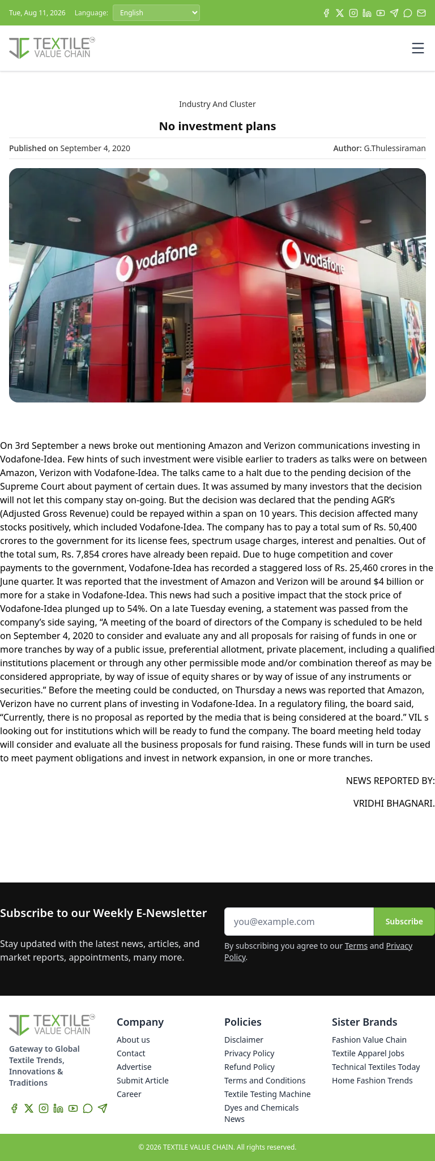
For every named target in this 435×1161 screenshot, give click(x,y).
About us (133, 1039)
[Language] (156, 13)
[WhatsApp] (407, 13)
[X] (339, 13)
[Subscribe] (421, 13)
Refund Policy (249, 1066)
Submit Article (143, 1080)
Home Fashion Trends (372, 1080)
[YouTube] (380, 13)
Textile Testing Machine (267, 1094)
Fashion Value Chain (369, 1039)
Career (129, 1094)
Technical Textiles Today (376, 1066)
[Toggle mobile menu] (418, 48)
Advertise (134, 1066)
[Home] (52, 48)
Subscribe (404, 921)
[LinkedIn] (367, 13)
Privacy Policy (249, 1053)
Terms (356, 945)
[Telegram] (394, 13)
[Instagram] (353, 13)
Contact (131, 1053)
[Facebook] (326, 13)
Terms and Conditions (264, 1080)
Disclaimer (243, 1039)
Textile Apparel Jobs (368, 1053)
